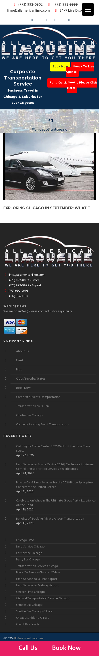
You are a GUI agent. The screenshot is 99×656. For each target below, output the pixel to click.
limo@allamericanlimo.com (46, 8)
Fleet (19, 360)
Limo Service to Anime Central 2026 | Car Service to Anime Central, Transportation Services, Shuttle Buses (55, 466)
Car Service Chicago (29, 553)
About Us (22, 351)
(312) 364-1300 (15, 296)
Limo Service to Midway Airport (37, 585)
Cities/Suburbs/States (30, 378)
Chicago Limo (25, 540)
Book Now (60, 66)
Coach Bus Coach (27, 624)
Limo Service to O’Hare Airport (36, 579)
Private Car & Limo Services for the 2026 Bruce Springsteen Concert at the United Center (55, 485)
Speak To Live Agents (80, 69)
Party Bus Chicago (28, 559)
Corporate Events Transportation (38, 397)
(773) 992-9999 (62, 5)
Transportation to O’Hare (33, 406)
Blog (19, 369)
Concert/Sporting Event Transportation (42, 424)
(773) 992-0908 (16, 290)
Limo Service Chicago (30, 546)
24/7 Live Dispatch (71, 11)
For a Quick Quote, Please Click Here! (73, 85)
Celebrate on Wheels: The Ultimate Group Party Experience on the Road (56, 503)
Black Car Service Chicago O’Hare (38, 572)
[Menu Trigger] (88, 9)
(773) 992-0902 (27, 5)
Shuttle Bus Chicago (29, 605)
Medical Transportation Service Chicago (43, 598)
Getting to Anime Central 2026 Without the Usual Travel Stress (53, 448)
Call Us (29, 648)
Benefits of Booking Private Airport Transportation (50, 519)
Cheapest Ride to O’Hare (32, 617)
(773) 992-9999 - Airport (22, 285)
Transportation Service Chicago (37, 566)
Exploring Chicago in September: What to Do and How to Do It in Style (49, 208)
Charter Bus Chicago (29, 415)
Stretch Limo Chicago (30, 592)
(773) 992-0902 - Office (21, 280)
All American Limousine (28, 638)
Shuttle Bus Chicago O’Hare (34, 611)
